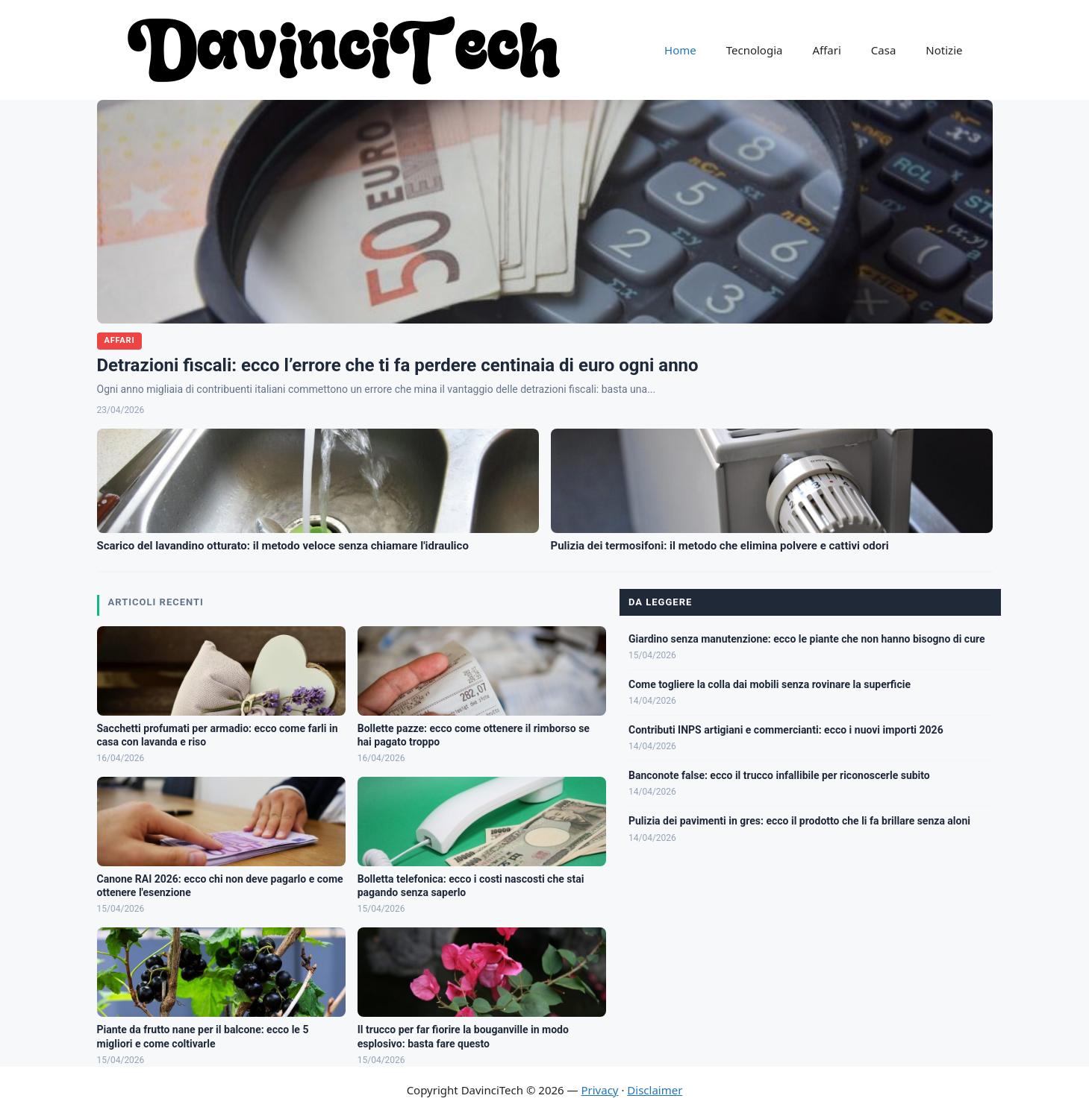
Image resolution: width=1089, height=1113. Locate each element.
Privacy (599, 1089)
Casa (883, 49)
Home (680, 49)
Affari (826, 49)
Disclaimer (654, 1089)
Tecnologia (754, 49)
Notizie (944, 49)
